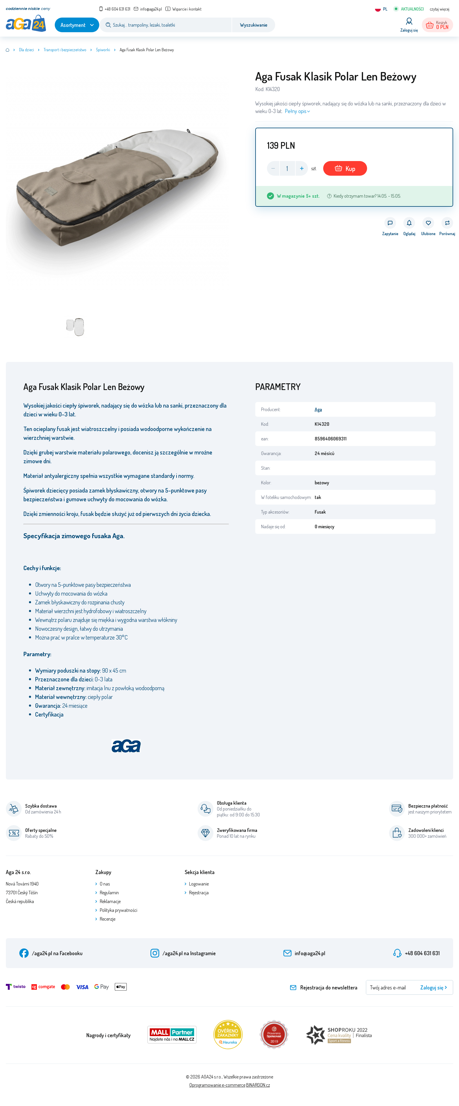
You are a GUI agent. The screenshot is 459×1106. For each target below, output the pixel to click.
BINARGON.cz (258, 1085)
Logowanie (199, 884)
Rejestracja (199, 892)
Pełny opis (295, 111)
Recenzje (107, 919)
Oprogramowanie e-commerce (217, 1085)
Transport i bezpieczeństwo (65, 49)
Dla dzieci (26, 49)
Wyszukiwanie (253, 25)
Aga (318, 409)
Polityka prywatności (118, 910)
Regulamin (109, 892)
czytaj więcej (439, 8)
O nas (105, 884)
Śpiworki (103, 49)
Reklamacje (110, 901)
